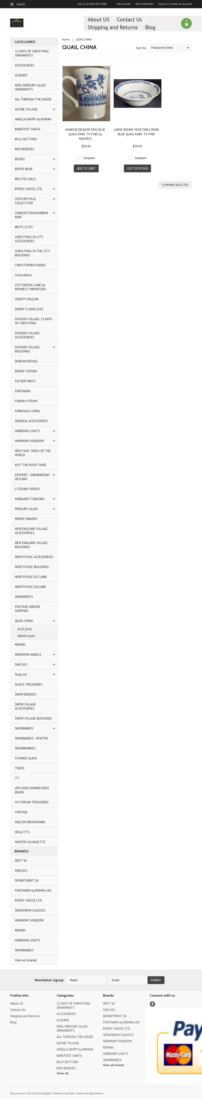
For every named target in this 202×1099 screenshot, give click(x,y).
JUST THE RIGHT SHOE (30, 465)
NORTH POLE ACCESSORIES (34, 557)
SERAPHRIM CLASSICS (30, 910)
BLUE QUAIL (25, 629)
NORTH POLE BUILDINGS (32, 567)
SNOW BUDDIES (25, 694)
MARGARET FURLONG (29, 499)
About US (98, 19)
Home (66, 39)
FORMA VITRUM (26, 401)
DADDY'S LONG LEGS (29, 309)
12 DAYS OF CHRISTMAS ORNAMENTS (32, 53)
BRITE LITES (24, 227)
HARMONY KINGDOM (29, 441)
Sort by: (141, 48)
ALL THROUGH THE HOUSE (33, 99)
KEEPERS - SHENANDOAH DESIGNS (32, 477)
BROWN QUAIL (26, 636)
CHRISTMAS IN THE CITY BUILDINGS (32, 253)
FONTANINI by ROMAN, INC (33, 890)
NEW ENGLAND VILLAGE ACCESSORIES (31, 531)
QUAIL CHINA (24, 621)
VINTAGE (21, 812)
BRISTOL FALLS (25, 179)
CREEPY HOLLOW (26, 299)
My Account (123, 3)
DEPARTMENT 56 (26, 880)
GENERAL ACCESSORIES (31, 421)
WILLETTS (22, 832)
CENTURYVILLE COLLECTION (25, 201)
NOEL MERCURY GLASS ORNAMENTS (30, 87)
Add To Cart (86, 168)
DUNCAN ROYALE (26, 361)
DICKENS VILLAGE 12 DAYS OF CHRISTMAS (33, 321)
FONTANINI (23, 391)
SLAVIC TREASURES (28, 684)
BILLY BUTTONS (26, 139)
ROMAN (20, 644)
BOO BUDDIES (24, 149)
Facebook (152, 1004)
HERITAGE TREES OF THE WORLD (33, 453)
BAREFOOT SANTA (27, 129)
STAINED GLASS (26, 758)
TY (17, 778)
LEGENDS (21, 75)
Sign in (162, 3)
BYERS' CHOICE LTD (28, 900)
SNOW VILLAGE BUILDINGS (33, 718)
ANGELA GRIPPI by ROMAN (33, 119)
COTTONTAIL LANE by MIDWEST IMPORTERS (30, 287)
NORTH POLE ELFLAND (30, 587)
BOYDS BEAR (24, 169)
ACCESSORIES (24, 65)
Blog (150, 27)
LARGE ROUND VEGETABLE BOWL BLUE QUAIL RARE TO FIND (136, 131)
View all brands (26, 960)
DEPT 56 (21, 861)
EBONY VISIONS (26, 371)
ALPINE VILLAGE (26, 109)
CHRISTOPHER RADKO (30, 265)
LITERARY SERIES (27, 489)
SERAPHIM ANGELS (28, 654)
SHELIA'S (21, 664)
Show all (62, 1073)
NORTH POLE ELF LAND (31, 577)
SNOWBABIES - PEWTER (31, 738)
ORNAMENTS (24, 597)
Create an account (181, 3)
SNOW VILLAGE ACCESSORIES (25, 706)
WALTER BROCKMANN (30, 822)
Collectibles (23, 275)
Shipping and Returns (113, 27)
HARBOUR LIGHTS (27, 431)
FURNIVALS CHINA (27, 411)
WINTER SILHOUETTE (30, 842)
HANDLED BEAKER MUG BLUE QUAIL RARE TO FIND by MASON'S (85, 134)
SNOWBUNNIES (25, 748)
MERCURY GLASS (26, 509)
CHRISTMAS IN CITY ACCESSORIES (29, 239)
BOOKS (20, 159)
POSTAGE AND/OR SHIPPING (27, 609)
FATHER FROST (25, 381)
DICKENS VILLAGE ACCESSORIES (27, 335)
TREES (19, 768)
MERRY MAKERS (26, 519)
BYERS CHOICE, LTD (28, 189)
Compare (89, 158)
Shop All (21, 674)
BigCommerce (96, 1093)
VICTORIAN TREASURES (32, 802)
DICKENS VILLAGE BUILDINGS (27, 349)
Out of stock (137, 168)
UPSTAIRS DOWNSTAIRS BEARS (32, 790)
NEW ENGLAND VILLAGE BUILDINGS (31, 545)
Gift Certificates (144, 3)
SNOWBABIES (24, 728)
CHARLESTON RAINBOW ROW (31, 215)
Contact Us (129, 19)
